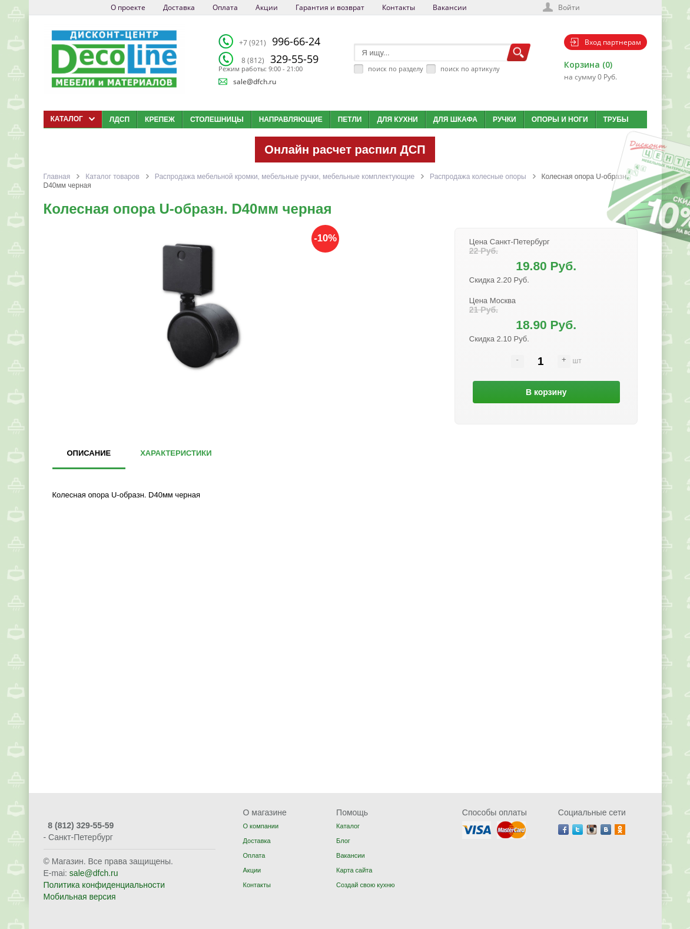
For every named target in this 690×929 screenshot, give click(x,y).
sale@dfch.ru (254, 82)
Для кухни (397, 119)
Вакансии (450, 7)
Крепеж (160, 119)
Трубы (616, 119)
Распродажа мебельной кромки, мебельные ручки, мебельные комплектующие (284, 176)
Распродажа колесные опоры (478, 176)
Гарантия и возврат (330, 7)
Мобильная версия (80, 896)
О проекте (128, 7)
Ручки (504, 119)
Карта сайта (354, 870)
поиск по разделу (395, 68)
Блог (343, 840)
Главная (57, 176)
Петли (350, 119)
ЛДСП (120, 119)
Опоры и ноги (560, 119)
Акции (267, 7)
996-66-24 (279, 41)
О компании (260, 826)
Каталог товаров (112, 176)
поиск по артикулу (470, 68)
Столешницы (217, 119)
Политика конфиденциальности (104, 885)
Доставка (179, 7)
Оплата (225, 7)
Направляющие (291, 119)
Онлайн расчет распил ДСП (344, 149)
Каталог (348, 826)
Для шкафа (455, 119)
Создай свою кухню (365, 884)
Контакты (398, 7)
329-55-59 (280, 59)
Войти (569, 7)
